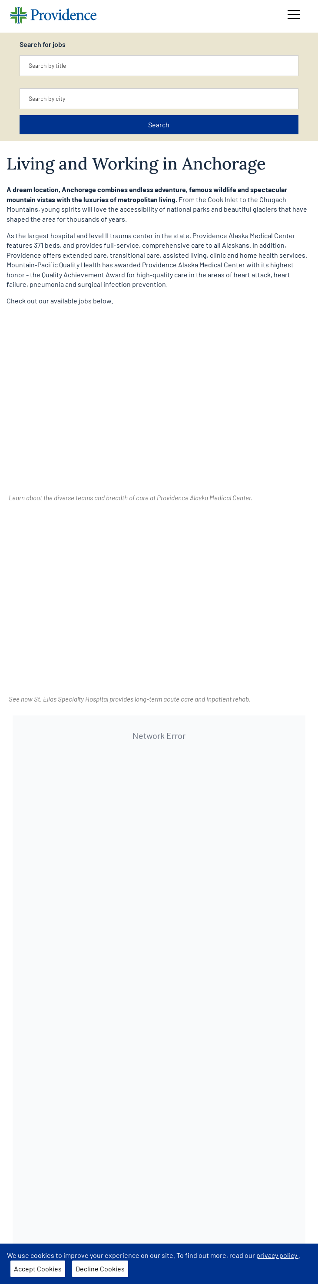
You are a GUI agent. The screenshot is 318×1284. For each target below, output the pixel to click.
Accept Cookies (38, 1268)
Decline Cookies (100, 1268)
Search (158, 124)
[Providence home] (53, 16)
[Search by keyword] (159, 65)
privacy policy (277, 1255)
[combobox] (159, 65)
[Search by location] (159, 98)
